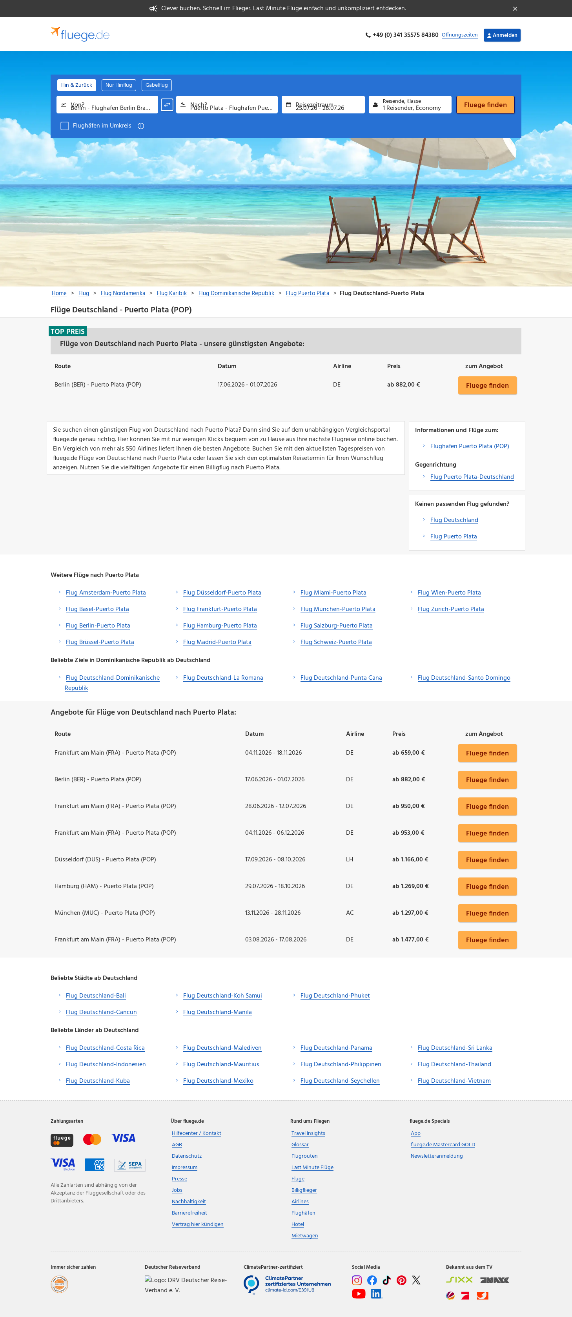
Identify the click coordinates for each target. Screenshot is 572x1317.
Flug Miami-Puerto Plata (333, 590)
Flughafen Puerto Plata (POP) (469, 444)
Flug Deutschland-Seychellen (340, 1079)
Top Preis (68, 329)
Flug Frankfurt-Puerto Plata (220, 607)
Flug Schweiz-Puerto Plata (336, 640)
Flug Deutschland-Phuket (335, 994)
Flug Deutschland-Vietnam (454, 1079)
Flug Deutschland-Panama (336, 1046)
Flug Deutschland (454, 518)
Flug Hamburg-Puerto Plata (220, 623)
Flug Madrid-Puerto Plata (217, 640)
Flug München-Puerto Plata (338, 607)
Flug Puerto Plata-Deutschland (472, 474)
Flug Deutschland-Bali (96, 994)
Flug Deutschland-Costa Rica (105, 1046)
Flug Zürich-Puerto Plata (451, 607)
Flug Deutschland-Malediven (222, 1046)
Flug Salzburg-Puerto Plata (337, 623)
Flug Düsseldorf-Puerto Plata (222, 590)
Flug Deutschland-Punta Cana (341, 675)
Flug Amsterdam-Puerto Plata (106, 590)
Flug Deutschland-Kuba (98, 1079)
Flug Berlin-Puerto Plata (98, 623)
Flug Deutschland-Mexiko (218, 1079)
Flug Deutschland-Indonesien (106, 1062)
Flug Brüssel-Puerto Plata (100, 640)
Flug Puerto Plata (453, 534)
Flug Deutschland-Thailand (454, 1062)
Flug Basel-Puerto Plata (97, 607)
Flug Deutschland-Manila (217, 1010)
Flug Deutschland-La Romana (223, 675)
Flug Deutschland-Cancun (101, 1010)
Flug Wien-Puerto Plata (449, 590)
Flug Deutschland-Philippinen (341, 1062)
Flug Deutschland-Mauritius (221, 1062)
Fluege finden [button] (487, 383)
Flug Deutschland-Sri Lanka (455, 1046)
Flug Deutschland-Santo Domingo (464, 675)
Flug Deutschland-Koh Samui (222, 994)
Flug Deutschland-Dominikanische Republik (112, 680)
